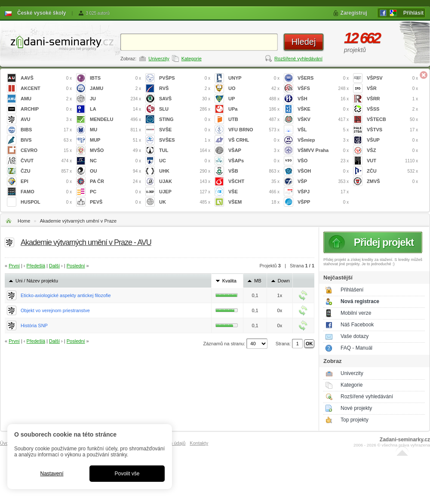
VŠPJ (323, 192)
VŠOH (323, 171)
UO (254, 88)
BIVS (46, 140)
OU (115, 171)
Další (54, 265)
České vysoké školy (41, 13)
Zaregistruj (354, 13)
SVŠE (184, 130)
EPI (46, 181)
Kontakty (199, 443)
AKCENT (46, 88)
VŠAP (254, 150)
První (14, 265)
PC (115, 192)
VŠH (323, 99)
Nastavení (51, 474)
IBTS (115, 78)
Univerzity (158, 58)
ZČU (392, 171)
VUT (392, 161)
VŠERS (323, 78)
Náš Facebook (357, 325)
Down (284, 280)
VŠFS (323, 88)
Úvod (5, 443)
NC (115, 161)
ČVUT (46, 161)
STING (184, 119)
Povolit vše (126, 474)
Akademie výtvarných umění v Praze (78, 220)
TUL (184, 150)
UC (184, 161)
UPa (254, 109)
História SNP (34, 325)
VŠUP (392, 140)
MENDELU (115, 119)
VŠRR (392, 99)
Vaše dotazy (355, 336)
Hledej (304, 41)
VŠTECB (392, 119)
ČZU (46, 171)
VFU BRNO (254, 130)
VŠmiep (323, 140)
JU (115, 99)
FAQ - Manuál (356, 348)
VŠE (254, 192)
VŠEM (254, 202)
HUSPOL (46, 202)
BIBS (46, 130)
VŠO (323, 161)
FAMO (46, 192)
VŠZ (392, 150)
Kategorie (191, 58)
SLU (184, 109)
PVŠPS (184, 78)
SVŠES (184, 140)
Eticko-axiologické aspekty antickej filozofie (66, 295)
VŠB (254, 171)
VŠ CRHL (254, 140)
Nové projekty (356, 408)
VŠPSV (392, 78)
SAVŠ (184, 99)
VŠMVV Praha (323, 150)
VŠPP (323, 202)
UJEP (184, 192)
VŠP (323, 181)
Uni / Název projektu (36, 280)
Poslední (76, 265)
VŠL (323, 130)
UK (184, 202)
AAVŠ (46, 78)
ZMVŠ (392, 181)
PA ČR (115, 181)
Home (24, 220)
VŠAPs (254, 161)
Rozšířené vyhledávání (298, 58)
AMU (46, 99)
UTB (254, 119)
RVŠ (184, 88)
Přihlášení (352, 290)
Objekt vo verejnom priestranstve (55, 310)
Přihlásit (413, 13)
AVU (46, 119)
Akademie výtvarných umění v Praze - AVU (86, 242)
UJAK (184, 181)
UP (254, 99)
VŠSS (392, 109)
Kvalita (229, 280)
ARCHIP (46, 109)
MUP (115, 140)
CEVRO (46, 150)
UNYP (254, 78)
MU (115, 130)
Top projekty (355, 420)
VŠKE (323, 109)
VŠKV (323, 119)
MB (257, 280)
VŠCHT (254, 181)
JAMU (115, 88)
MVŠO (115, 150)
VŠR (392, 88)
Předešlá (36, 265)
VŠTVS (392, 130)
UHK (184, 171)
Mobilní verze (356, 313)
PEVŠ (115, 202)
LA (115, 109)
